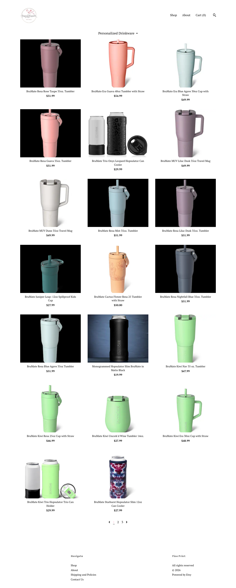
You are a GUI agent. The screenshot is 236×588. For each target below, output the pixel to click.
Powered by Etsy (181, 574)
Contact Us (77, 579)
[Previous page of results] (109, 522)
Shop (173, 15)
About (186, 15)
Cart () (201, 15)
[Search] (214, 16)
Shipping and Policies (83, 574)
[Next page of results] (127, 522)
